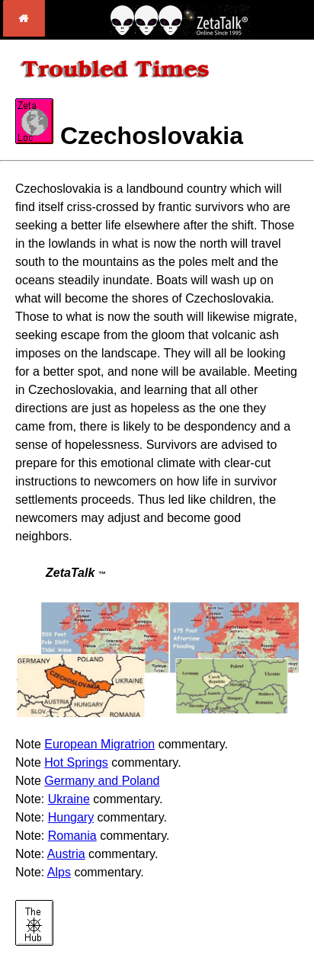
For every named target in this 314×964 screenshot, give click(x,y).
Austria (66, 853)
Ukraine (69, 799)
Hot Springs (76, 762)
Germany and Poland (101, 780)
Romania (72, 835)
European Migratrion (99, 744)
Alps (59, 872)
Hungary (71, 817)
